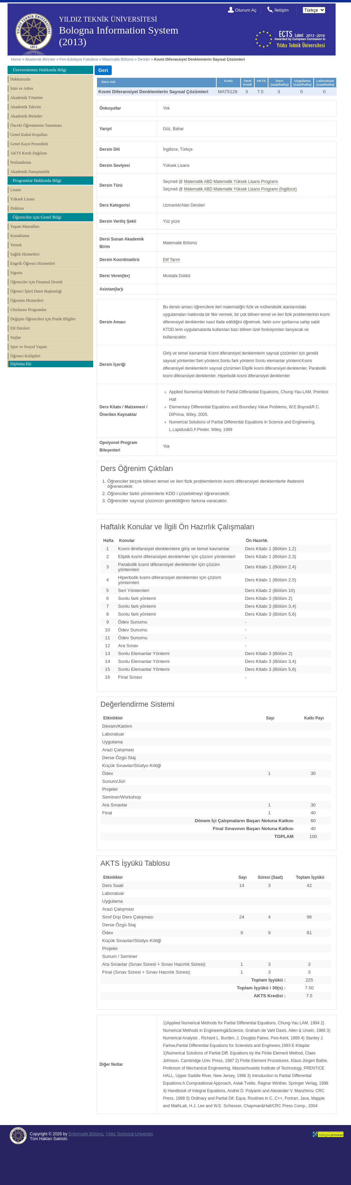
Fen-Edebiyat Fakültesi (79, 59)
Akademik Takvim (25, 106)
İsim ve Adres (21, 88)
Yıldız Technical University (129, 1134)
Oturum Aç (246, 10)
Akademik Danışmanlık (29, 171)
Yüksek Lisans (22, 199)
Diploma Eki (21, 363)
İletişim (282, 10)
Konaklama (19, 235)
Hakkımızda (20, 79)
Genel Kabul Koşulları (29, 134)
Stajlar (15, 337)
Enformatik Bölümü (86, 1134)
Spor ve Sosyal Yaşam (28, 346)
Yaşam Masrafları (24, 226)
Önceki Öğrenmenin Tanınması (36, 125)
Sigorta (16, 272)
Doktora (17, 208)
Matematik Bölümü (118, 59)
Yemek (16, 245)
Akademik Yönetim (26, 97)
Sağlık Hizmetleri (24, 254)
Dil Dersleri (20, 328)
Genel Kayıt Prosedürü (29, 143)
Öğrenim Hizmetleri (27, 300)
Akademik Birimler (40, 59)
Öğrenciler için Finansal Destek (36, 282)
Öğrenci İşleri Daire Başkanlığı (36, 291)
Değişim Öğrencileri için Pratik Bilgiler (43, 319)
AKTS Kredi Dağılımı (28, 153)
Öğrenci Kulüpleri (25, 356)
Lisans (15, 189)
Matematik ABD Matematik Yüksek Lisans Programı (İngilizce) (240, 189)
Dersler (144, 59)
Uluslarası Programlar (28, 309)
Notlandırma (20, 162)
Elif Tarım (171, 259)
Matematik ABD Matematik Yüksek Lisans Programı (231, 181)
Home (16, 59)
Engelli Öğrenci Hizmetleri (32, 263)
